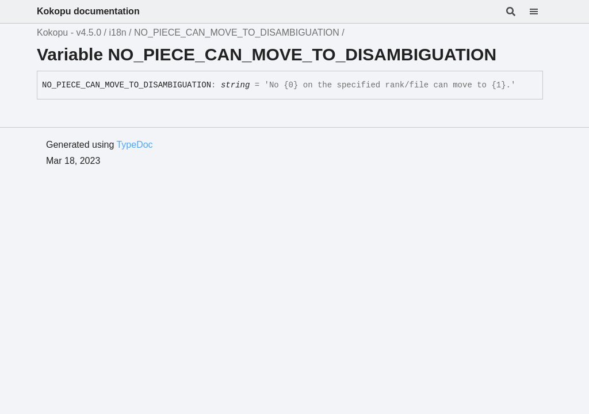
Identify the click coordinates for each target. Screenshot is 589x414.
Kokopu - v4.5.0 (69, 32)
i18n (117, 32)
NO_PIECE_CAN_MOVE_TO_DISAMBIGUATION (236, 32)
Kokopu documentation (88, 11)
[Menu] (540, 11)
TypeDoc (134, 145)
